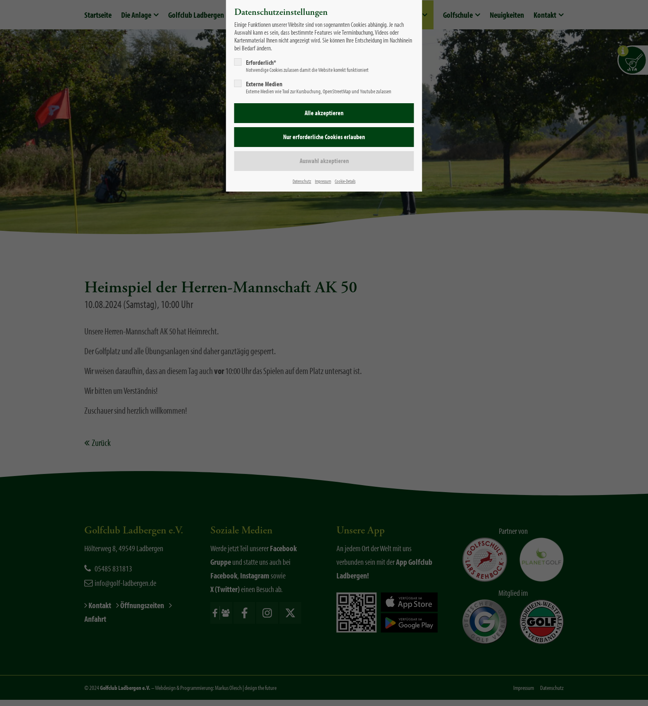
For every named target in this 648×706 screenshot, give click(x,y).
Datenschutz (302, 181)
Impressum (323, 181)
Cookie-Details (345, 181)
